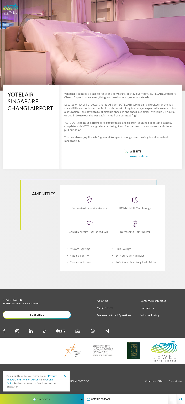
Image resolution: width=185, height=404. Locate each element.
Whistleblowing (150, 315)
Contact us (147, 307)
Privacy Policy (175, 381)
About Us (102, 300)
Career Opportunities (153, 300)
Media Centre (105, 307)
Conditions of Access (27, 379)
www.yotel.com (139, 156)
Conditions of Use (154, 381)
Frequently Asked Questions (114, 315)
